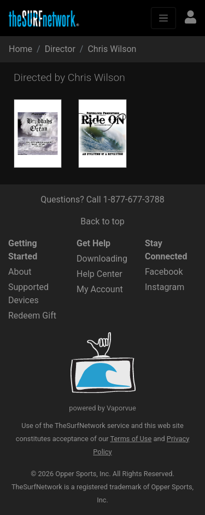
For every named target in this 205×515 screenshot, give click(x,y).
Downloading (102, 258)
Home (20, 49)
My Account (100, 289)
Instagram (164, 287)
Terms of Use (131, 439)
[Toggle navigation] (163, 18)
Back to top (102, 221)
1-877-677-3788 (134, 199)
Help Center (99, 274)
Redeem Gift (32, 315)
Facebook (164, 272)
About (20, 272)
